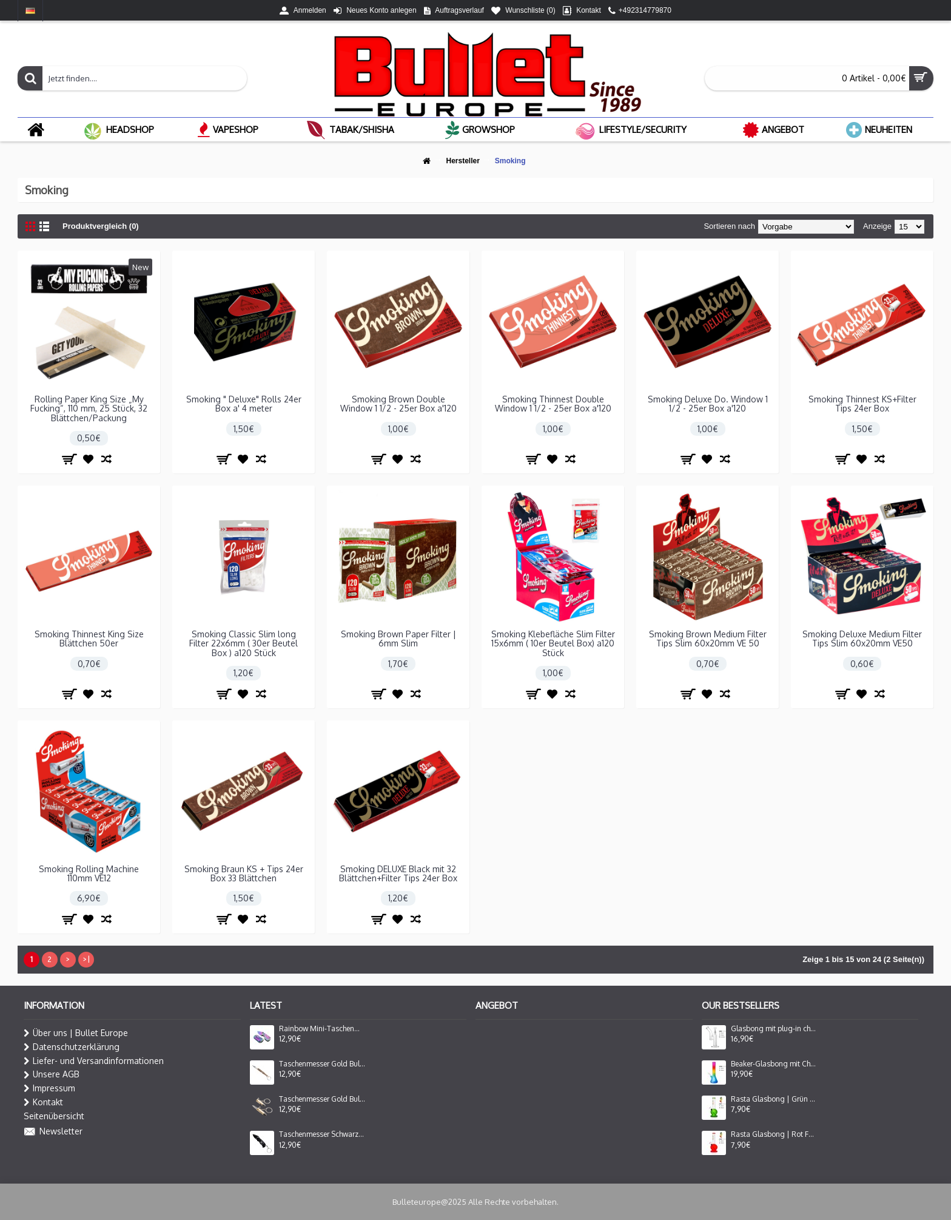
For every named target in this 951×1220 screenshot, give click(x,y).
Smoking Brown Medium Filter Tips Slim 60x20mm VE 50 (708, 638)
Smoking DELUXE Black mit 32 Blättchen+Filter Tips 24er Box (398, 873)
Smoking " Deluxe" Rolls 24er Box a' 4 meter (243, 403)
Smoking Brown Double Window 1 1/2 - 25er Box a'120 (398, 403)
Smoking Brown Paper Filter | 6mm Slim (398, 638)
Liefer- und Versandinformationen (94, 1061)
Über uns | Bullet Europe (76, 1033)
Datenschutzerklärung (71, 1047)
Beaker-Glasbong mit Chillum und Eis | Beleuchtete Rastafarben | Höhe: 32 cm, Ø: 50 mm (774, 1064)
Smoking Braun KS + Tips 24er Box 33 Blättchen (243, 873)
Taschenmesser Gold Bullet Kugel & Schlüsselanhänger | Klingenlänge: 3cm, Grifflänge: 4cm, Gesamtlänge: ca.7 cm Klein (322, 1099)
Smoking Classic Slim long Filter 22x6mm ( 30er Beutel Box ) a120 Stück (243, 643)
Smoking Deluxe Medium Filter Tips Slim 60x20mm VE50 (862, 638)
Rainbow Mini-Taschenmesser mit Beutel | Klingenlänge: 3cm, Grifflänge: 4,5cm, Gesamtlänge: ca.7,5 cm (322, 1029)
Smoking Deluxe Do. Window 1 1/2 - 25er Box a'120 (708, 403)
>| (86, 959)
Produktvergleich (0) (100, 226)
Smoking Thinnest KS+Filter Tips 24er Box (862, 403)
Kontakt (43, 1102)
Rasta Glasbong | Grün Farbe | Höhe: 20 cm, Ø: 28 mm (774, 1099)
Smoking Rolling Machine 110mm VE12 (89, 873)
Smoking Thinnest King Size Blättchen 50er (89, 638)
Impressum (49, 1088)
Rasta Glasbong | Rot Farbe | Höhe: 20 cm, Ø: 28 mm (774, 1134)
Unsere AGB (51, 1074)
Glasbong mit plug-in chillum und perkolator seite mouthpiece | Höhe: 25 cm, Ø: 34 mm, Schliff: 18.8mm (774, 1029)
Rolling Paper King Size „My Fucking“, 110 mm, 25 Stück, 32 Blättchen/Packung (88, 408)
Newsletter (53, 1132)
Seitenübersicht (54, 1116)
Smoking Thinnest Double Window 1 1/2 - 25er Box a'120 (553, 403)
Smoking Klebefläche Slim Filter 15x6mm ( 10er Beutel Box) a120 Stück (553, 643)
